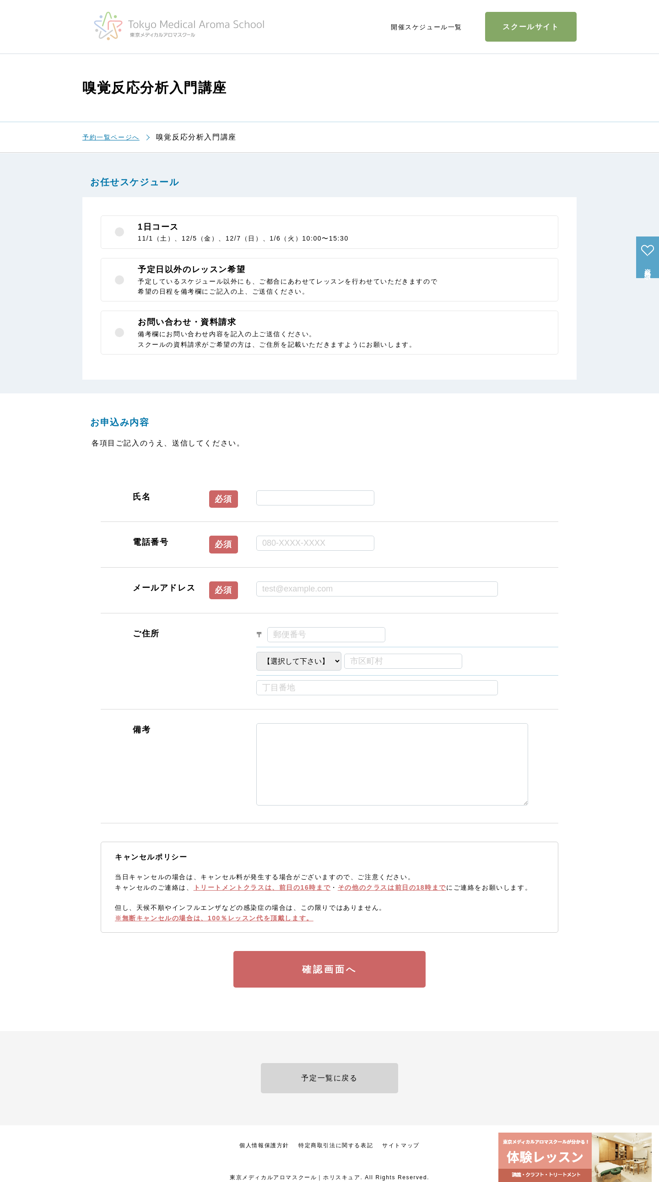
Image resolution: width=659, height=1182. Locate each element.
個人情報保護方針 (264, 1145)
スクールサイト (530, 27)
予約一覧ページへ (111, 137)
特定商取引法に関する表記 (335, 1145)
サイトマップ (401, 1145)
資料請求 (647, 266)
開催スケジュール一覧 (426, 27)
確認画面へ (329, 969)
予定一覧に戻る (329, 1078)
